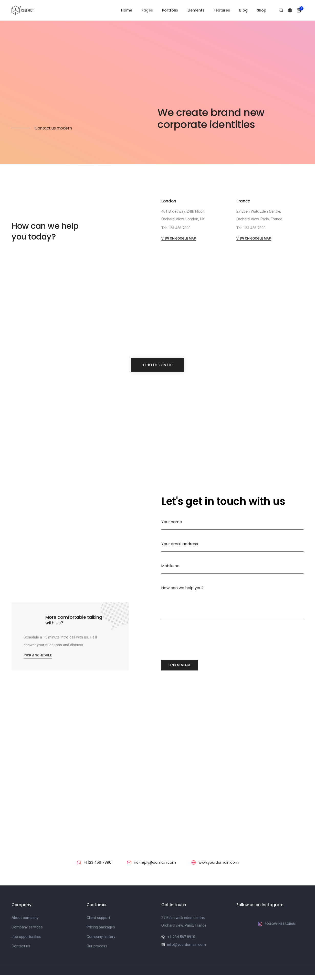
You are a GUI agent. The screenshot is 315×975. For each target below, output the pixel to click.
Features (222, 10)
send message (180, 644)
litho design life (157, 344)
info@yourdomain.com (186, 924)
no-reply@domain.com (155, 841)
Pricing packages (101, 906)
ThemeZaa (188, 960)
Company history (101, 916)
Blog (243, 10)
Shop (261, 10)
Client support (98, 897)
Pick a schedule (40, 632)
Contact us (21, 925)
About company (25, 897)
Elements (195, 10)
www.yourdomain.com (218, 841)
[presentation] (200, 620)
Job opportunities (26, 916)
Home (126, 10)
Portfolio (170, 10)
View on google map (178, 218)
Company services (27, 906)
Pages (147, 10)
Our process (97, 925)
